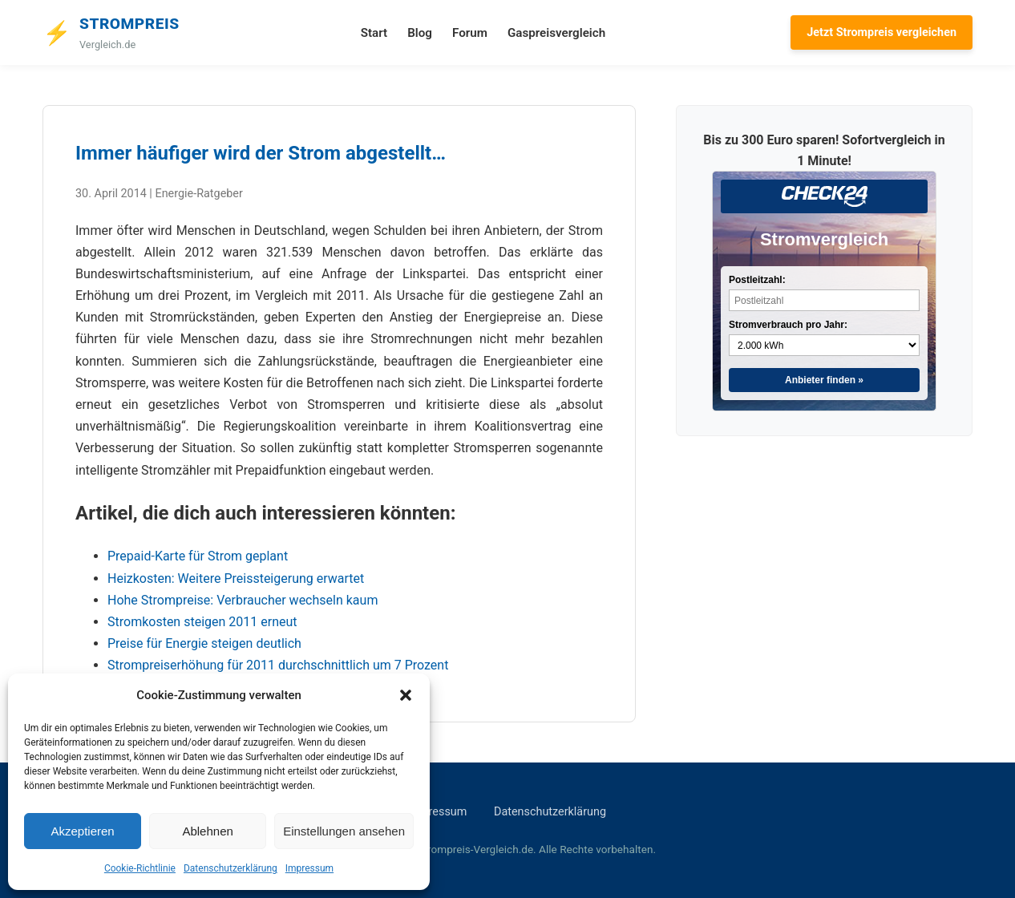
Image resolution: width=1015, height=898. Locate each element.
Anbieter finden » (824, 380)
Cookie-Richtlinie (140, 868)
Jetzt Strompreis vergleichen (881, 32)
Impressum (309, 868)
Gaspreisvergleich (556, 33)
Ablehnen (207, 831)
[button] (406, 695)
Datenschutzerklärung (230, 868)
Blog (419, 33)
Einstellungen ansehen (344, 831)
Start (374, 33)
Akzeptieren (82, 831)
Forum (469, 33)
